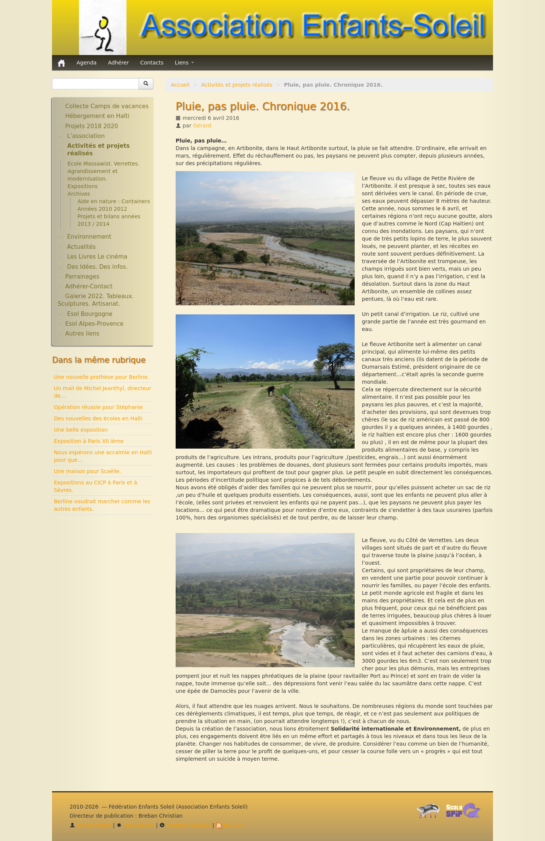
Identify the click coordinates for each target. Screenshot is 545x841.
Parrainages (82, 276)
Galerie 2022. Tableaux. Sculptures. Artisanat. (96, 300)
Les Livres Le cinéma (97, 256)
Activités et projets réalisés (236, 85)
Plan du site (135, 825)
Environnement (89, 236)
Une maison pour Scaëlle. (87, 471)
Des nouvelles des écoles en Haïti (98, 418)
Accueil (180, 85)
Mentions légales (185, 825)
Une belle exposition (81, 430)
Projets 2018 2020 (91, 126)
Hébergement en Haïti (97, 116)
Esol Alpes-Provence (94, 323)
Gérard (202, 126)
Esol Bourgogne (89, 314)
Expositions (82, 186)
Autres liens (82, 333)
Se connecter (91, 825)
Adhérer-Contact (88, 286)
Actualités (81, 247)
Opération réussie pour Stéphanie (98, 407)
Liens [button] (184, 63)
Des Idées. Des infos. (97, 266)
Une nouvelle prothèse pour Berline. (101, 377)
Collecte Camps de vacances (106, 106)
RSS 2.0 (230, 825)
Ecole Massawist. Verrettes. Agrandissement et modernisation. (103, 171)
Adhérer (118, 63)
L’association (86, 136)
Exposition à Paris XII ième (89, 441)
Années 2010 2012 (102, 209)
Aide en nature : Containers (113, 201)
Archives (78, 194)
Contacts (152, 63)
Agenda (86, 63)
